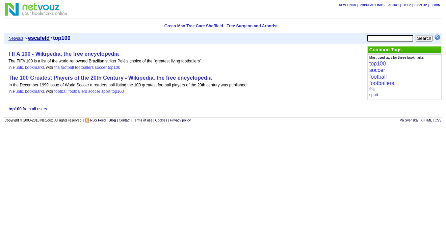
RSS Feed (98, 120)
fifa (57, 67)
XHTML (426, 120)
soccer (101, 67)
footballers (84, 67)
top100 (114, 67)
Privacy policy (180, 120)
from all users (27, 109)
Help (407, 5)
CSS (438, 120)
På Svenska (409, 120)
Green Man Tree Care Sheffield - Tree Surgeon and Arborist (221, 26)
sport (105, 91)
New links (347, 5)
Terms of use (142, 120)
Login (435, 5)
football (67, 67)
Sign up (420, 5)
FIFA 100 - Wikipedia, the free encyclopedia (63, 54)
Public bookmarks (29, 67)
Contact (124, 120)
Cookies (161, 120)
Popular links (372, 5)
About (393, 5)
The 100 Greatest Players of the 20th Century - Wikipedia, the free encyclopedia (110, 78)
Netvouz (15, 38)
